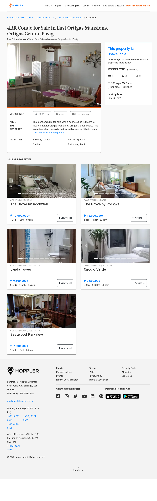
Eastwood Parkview (26, 334)
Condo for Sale (16, 18)
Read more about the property (48, 132)
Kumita (59, 368)
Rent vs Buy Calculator (67, 380)
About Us (126, 372)
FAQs (91, 372)
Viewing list (65, 218)
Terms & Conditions (98, 380)
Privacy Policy (95, 376)
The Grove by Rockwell (29, 204)
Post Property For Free (138, 5)
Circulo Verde (95, 269)
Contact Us (127, 376)
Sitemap (93, 368)
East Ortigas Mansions (70, 18)
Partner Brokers (64, 372)
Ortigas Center (45, 18)
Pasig (31, 18)
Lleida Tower (20, 269)
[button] (14, 75)
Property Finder (129, 368)
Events (59, 376)
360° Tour (42, 114)
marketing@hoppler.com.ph (20, 401)
